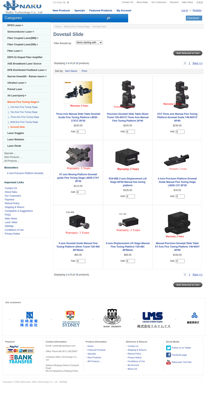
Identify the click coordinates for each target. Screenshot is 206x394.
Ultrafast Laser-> (16, 82)
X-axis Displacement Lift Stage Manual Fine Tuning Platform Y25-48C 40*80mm (128, 246)
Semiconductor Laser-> (20, 31)
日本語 (199, 2)
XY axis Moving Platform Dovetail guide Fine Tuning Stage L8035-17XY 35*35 (78, 178)
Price (84, 71)
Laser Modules (15, 139)
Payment (174, 2)
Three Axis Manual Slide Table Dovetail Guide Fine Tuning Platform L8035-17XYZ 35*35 (78, 117)
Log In (184, 10)
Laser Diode (14, 146)
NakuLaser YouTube (178, 362)
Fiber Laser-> (15, 50)
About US (132, 369)
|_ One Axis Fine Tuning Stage (22, 107)
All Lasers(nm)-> (16, 95)
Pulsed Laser (14, 89)
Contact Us (133, 346)
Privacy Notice (12, 233)
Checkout (193, 18)
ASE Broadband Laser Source (24, 63)
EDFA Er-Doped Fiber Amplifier (25, 57)
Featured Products (100, 10)
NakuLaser (25, 382)
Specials (79, 10)
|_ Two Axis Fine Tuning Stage (22, 112)
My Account (124, 10)
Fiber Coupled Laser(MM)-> (22, 38)
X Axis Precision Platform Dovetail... (26, 173)
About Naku (142, 2)
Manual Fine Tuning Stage (77, 26)
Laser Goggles (15, 133)
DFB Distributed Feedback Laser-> (27, 70)
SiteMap (9, 226)
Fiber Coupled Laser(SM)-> (22, 44)
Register (197, 10)
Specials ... (10, 153)
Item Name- (71, 71)
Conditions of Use (14, 230)
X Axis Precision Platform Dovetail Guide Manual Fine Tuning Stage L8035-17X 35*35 (177, 182)
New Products (61, 10)
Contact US (127, 2)
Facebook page (176, 355)
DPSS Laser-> (15, 25)
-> (23, 102)
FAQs (8, 214)
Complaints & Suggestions (19, 211)
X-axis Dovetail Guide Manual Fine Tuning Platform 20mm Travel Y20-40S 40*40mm (78, 246)
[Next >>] (197, 63)
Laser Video (11, 222)
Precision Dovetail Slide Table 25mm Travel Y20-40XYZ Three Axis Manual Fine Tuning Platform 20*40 (128, 117)
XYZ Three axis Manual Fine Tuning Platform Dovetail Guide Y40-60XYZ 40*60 (177, 117)
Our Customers (159, 2)
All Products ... (12, 160)
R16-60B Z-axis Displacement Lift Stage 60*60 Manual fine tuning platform (128, 182)
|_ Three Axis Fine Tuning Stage (23, 117)
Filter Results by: (63, 43)
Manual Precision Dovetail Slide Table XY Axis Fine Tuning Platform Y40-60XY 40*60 (177, 246)
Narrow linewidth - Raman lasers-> (27, 76)
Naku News (187, 2)
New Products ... (13, 157)
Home (58, 26)
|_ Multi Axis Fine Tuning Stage (22, 122)
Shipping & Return (14, 207)
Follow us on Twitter (178, 347)
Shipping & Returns (137, 350)
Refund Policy (12, 203)
